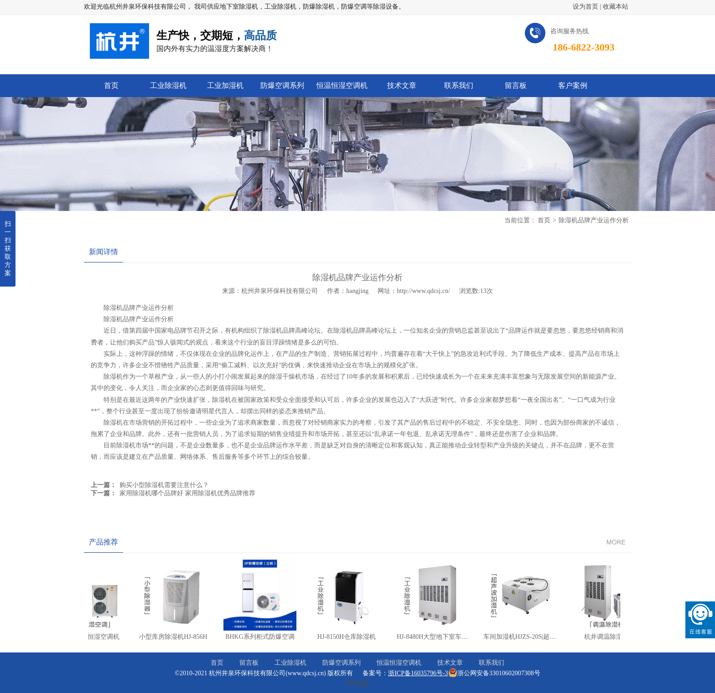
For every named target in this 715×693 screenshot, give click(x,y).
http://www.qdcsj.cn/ (423, 290)
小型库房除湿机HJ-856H (170, 636)
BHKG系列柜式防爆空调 (257, 636)
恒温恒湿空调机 (399, 662)
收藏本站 (615, 6)
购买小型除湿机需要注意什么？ (164, 485)
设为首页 (585, 6)
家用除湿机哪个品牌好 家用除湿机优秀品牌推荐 (187, 493)
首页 (544, 220)
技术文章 (450, 662)
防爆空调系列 (341, 662)
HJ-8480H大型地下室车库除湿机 (439, 636)
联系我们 (491, 662)
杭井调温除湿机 (603, 636)
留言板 (249, 662)
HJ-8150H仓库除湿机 (344, 636)
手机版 (357, 683)
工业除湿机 (290, 662)
